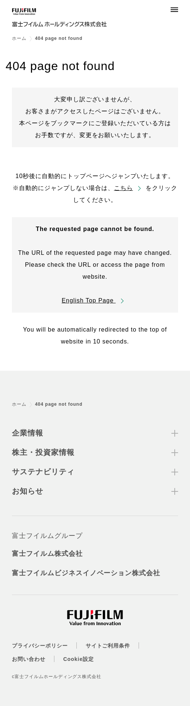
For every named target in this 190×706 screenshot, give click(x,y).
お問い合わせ (28, 659)
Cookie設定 (78, 659)
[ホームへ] (64, 19)
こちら (123, 188)
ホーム (19, 38)
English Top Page (88, 300)
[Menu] (174, 9)
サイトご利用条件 (108, 646)
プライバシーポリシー (40, 646)
